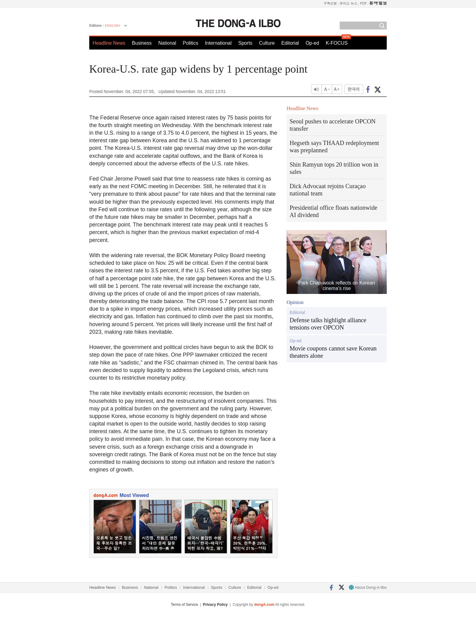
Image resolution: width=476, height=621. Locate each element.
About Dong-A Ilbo (368, 587)
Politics (190, 43)
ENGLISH (112, 25)
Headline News (109, 43)
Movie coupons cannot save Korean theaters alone (333, 352)
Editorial (290, 43)
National (167, 43)
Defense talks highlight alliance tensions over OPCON (328, 324)
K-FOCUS (337, 43)
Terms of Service (184, 604)
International (218, 43)
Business (142, 43)
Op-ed (312, 43)
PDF (363, 3)
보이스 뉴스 (349, 3)
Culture (267, 43)
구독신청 (330, 3)
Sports (245, 43)
